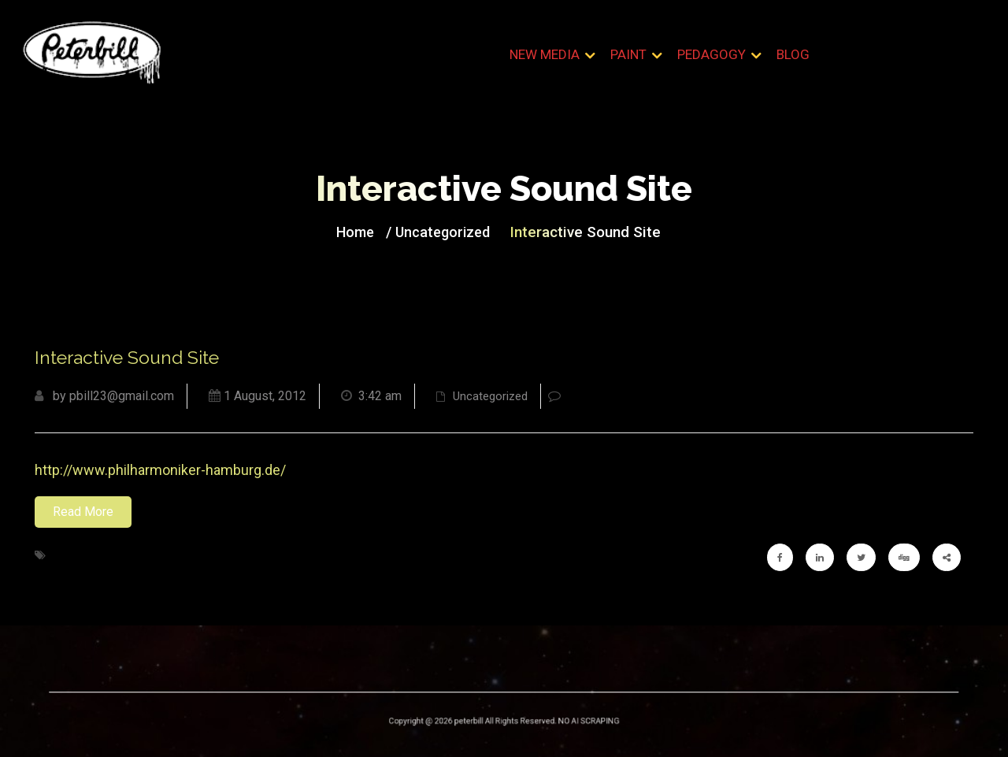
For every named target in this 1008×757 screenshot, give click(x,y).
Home (364, 231)
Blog (793, 54)
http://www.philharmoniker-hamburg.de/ (160, 470)
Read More (83, 511)
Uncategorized (446, 231)
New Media (545, 54)
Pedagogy (711, 54)
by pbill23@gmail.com (104, 395)
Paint (628, 54)
